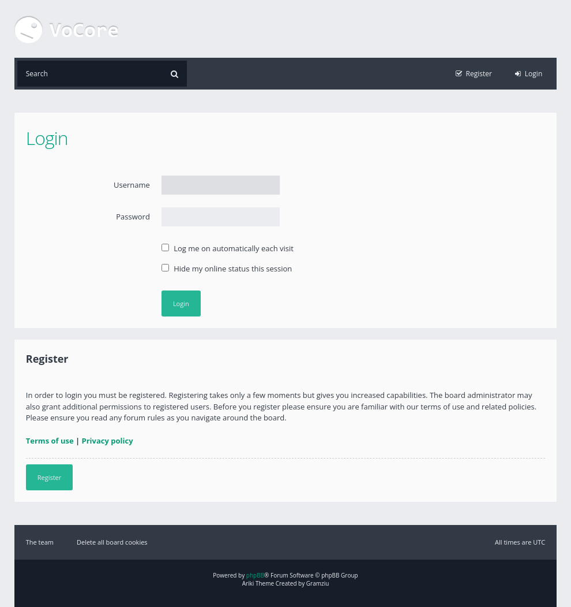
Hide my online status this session (226, 268)
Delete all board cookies (112, 542)
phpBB (255, 575)
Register (49, 477)
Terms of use (50, 440)
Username (132, 185)
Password (133, 216)
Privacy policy (107, 440)
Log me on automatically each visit (227, 248)
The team (40, 542)
